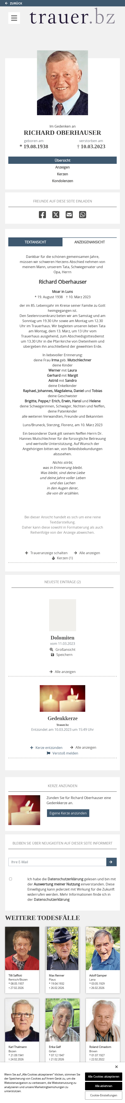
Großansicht (62, 649)
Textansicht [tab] (35, 242)
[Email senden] (57, 862)
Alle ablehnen (103, 1086)
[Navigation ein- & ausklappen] (14, 18)
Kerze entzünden (46, 747)
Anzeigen (62, 167)
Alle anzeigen (87, 553)
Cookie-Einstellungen (103, 1095)
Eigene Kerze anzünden (68, 813)
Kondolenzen (62, 181)
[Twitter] (55, 213)
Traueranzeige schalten (46, 553)
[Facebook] (42, 213)
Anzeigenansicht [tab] (89, 242)
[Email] (69, 213)
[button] (111, 862)
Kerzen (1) (62, 558)
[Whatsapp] (82, 213)
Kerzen (62, 174)
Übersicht (62, 160)
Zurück (13, 3)
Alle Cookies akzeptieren (103, 1076)
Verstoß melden (62, 753)
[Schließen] (116, 1066)
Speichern (61, 654)
